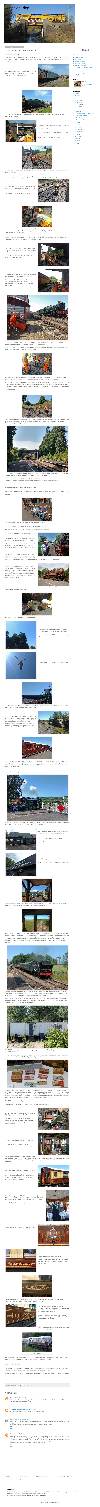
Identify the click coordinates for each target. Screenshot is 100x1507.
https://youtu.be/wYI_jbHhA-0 (13, 1364)
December (79, 98)
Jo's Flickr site (78, 59)
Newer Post (8, 1476)
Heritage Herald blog (80, 63)
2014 (76, 143)
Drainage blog (78, 71)
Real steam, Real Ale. (81, 115)
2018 (76, 134)
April (77, 124)
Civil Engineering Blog (80, 65)
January (78, 131)
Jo (85, 81)
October (78, 102)
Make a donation (79, 57)
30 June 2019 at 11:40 (20, 1434)
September (79, 104)
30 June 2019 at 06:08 (30, 1409)
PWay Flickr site (79, 75)
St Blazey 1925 (13, 1419)
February (78, 129)
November (79, 100)
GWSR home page (79, 73)
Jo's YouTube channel (80, 61)
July (77, 109)
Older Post (66, 1476)
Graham (12, 1397)
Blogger (57, 1502)
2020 (76, 93)
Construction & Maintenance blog (83, 67)
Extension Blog (16, 8)
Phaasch (12, 1434)
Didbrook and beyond (81, 120)
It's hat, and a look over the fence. (84, 113)
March (78, 127)
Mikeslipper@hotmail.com (17, 1409)
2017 (76, 136)
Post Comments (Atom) (18, 1479)
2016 (76, 138)
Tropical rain (79, 117)
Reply (11, 1404)
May (77, 122)
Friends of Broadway (80, 69)
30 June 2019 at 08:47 (23, 1419)
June (77, 111)
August (78, 106)
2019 (76, 96)
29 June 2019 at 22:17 (20, 1397)
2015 (76, 141)
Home (37, 1476)
